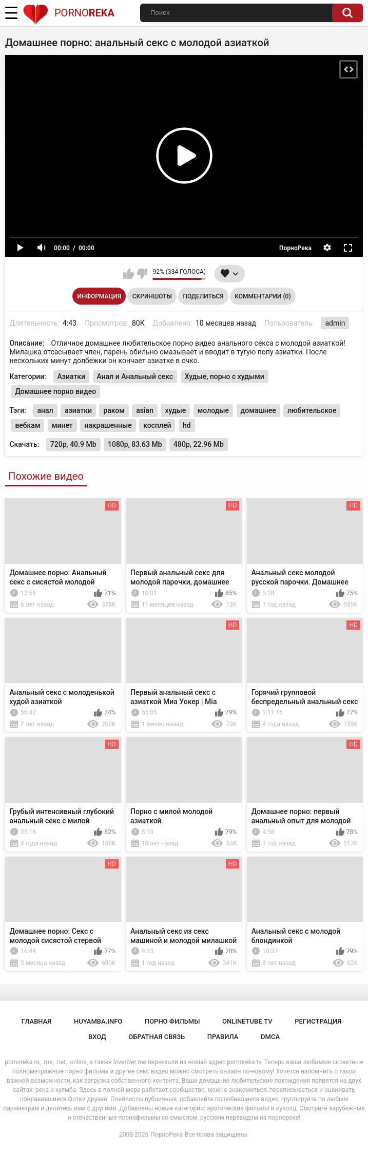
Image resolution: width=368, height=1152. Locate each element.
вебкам (27, 425)
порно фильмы (172, 1021)
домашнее (258, 410)
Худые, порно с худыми (224, 376)
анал (45, 410)
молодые (213, 410)
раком (113, 410)
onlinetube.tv (247, 1021)
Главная (37, 1021)
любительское (311, 410)
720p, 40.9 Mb (73, 444)
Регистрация (318, 1021)
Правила (223, 1037)
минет (62, 425)
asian (144, 410)
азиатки (78, 410)
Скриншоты (152, 296)
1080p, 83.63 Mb (135, 444)
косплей (157, 425)
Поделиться (203, 296)
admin (335, 323)
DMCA (270, 1037)
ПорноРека (166, 1134)
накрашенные (107, 425)
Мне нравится (128, 274)
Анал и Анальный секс (135, 376)
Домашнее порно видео (55, 391)
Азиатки (71, 376)
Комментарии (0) (262, 296)
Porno (68, 13)
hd (187, 425)
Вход (97, 1037)
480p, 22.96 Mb (198, 444)
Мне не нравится (142, 274)
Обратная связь (156, 1037)
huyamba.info (98, 1021)
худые (175, 410)
